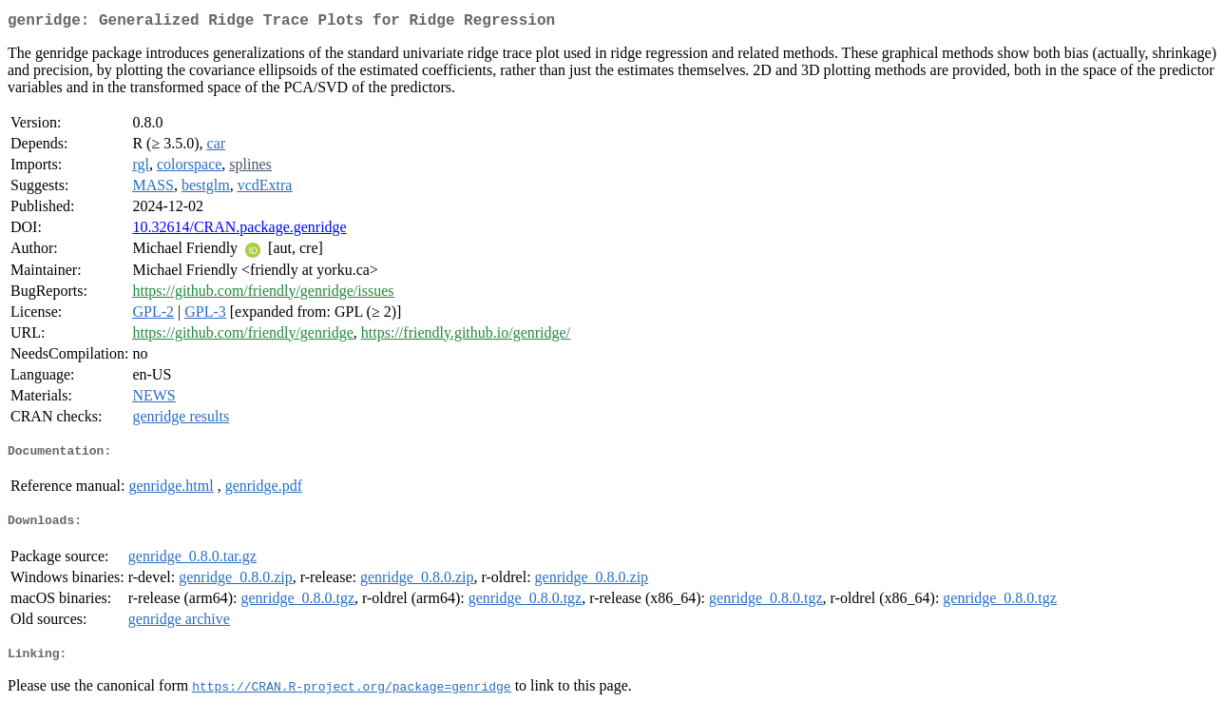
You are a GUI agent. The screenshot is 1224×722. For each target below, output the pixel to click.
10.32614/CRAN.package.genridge (239, 231)
